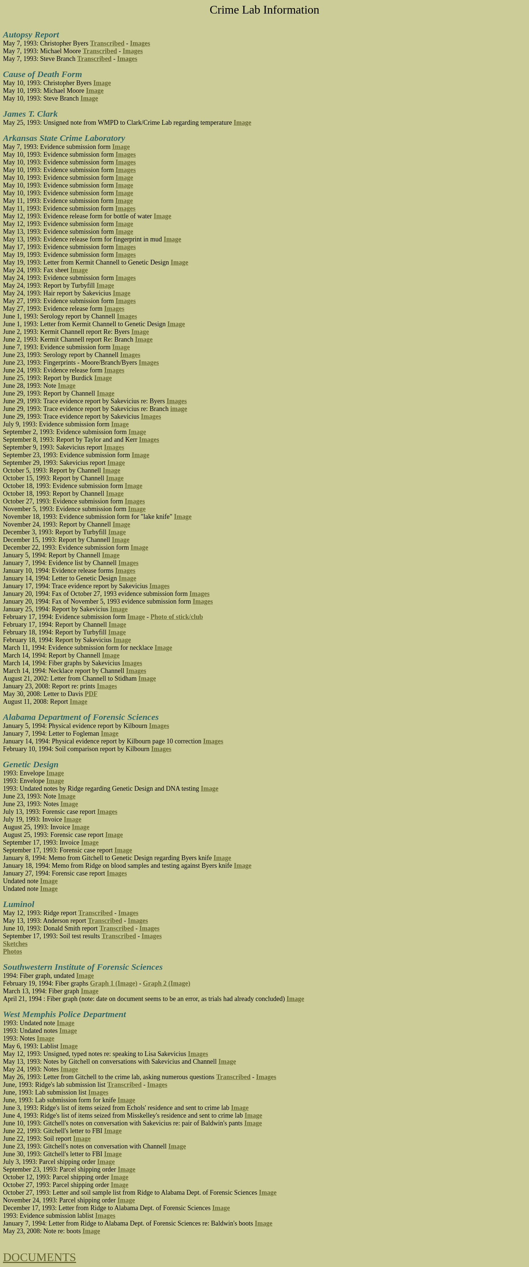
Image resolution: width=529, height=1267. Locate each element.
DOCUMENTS (39, 1257)
